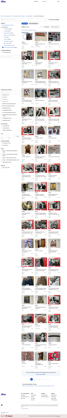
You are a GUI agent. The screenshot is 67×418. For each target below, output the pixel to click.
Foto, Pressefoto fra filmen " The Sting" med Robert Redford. (54, 233)
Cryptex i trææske (39, 250)
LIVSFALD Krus (24, 44)
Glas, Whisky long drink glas (53, 156)
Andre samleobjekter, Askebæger (26, 214)
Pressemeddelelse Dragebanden (38, 63)
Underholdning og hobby (18, 16)
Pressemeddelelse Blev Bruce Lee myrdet (53, 195)
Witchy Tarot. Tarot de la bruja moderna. (26, 251)
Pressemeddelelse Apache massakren (40, 308)
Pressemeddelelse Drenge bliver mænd (27, 82)
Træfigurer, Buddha (39, 138)
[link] (7, 25)
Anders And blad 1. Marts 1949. (53, 364)
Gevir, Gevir (24, 363)
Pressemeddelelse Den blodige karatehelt (53, 251)
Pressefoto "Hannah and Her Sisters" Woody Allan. (53, 326)
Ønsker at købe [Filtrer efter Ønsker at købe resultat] (7, 130)
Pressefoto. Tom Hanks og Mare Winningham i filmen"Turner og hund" (40, 158)
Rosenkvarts (37, 326)
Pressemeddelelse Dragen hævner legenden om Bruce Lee (40, 82)
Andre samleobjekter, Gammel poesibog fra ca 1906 (27, 289)
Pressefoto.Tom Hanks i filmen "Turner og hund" (40, 120)
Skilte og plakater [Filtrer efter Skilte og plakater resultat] (9, 45)
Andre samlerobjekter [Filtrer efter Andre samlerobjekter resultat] (10, 47)
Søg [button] (18, 136)
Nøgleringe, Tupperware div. (54, 44)
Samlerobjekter (29, 16)
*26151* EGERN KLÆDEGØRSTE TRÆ (39, 364)
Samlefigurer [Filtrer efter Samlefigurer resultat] (8, 41)
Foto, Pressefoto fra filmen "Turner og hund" (27, 270)
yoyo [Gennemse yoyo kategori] (45, 385)
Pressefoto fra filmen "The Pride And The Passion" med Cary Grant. (53, 82)
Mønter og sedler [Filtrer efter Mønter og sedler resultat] (9, 35)
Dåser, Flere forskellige (39, 100)
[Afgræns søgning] (10, 92)
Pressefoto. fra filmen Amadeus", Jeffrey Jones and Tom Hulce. (54, 214)
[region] (27, 36)
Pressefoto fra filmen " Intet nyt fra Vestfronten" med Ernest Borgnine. (27, 233)
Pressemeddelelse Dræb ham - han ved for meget (27, 101)
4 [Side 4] (39, 379)
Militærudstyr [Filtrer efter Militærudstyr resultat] (8, 33)
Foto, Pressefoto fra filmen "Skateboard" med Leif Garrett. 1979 (53, 289)
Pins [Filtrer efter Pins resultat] (6, 37)
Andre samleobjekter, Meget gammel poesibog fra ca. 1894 (40, 289)
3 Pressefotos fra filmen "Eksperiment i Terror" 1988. (40, 176)
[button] (53, 19)
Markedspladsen (8, 16)
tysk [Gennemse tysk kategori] (36, 385)
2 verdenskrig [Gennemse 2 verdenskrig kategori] (40, 385)
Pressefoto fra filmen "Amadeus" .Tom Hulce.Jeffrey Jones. (52, 176)
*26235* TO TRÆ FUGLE (26, 344)
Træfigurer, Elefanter (52, 344)
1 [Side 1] (31, 379)
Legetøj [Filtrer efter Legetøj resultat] (7, 31)
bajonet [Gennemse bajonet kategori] (52, 385)
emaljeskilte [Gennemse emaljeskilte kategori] (48, 385)
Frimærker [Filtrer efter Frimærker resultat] (8, 29)
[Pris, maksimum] (11, 136)
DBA (2, 16)
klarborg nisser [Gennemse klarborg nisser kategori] (32, 385)
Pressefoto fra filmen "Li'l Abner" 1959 (27, 63)
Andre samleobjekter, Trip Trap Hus (40, 44)
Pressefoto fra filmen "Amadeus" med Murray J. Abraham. (40, 195)
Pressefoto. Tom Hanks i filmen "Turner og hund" (53, 101)
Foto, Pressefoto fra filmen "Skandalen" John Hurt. (53, 308)
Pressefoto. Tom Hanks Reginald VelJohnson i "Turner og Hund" (26, 176)
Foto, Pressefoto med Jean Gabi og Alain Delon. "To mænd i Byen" (53, 270)
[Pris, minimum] (4, 136)
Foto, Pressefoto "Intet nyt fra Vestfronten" (40, 232)
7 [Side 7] (47, 379)
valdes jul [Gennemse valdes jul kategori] (27, 385)
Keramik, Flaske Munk (26, 156)
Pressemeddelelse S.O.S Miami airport (26, 308)
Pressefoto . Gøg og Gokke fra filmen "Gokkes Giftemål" (40, 214)
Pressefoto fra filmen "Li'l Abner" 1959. (53, 63)
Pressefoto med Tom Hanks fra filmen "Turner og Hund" (53, 120)
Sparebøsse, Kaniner (52, 138)
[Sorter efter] (55, 26)
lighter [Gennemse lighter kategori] (23, 385)
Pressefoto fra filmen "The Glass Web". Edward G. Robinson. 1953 (27, 327)
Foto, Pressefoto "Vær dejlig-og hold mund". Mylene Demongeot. (40, 270)
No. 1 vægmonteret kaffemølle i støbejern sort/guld (26, 195)
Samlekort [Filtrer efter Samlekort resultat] (7, 43)
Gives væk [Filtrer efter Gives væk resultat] (6, 128)
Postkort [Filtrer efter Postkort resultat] (7, 39)
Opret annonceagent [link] (41, 374)
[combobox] (23, 19)
